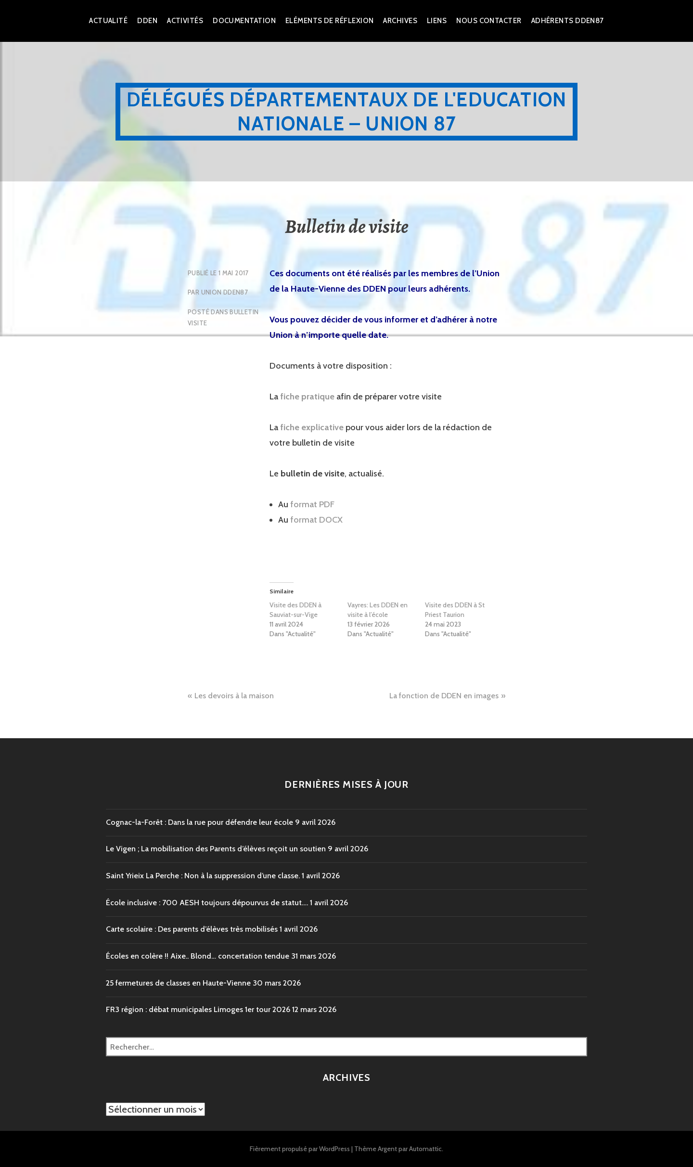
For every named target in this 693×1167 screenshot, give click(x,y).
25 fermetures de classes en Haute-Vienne (178, 982)
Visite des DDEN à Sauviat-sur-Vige (295, 610)
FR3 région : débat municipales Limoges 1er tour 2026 (198, 1009)
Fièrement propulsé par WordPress (300, 1148)
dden (147, 20)
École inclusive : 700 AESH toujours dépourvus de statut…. (207, 902)
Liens (437, 20)
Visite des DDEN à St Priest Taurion (455, 610)
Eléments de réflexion (329, 20)
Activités (185, 20)
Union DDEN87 (224, 292)
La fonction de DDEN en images (444, 695)
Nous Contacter (488, 20)
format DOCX (316, 519)
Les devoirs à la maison (234, 695)
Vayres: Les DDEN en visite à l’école (377, 610)
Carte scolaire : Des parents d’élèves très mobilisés (192, 929)
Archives (400, 20)
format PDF (312, 504)
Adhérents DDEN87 (567, 20)
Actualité (108, 20)
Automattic (425, 1148)
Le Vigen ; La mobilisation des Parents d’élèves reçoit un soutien (216, 848)
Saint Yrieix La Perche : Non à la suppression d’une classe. (203, 875)
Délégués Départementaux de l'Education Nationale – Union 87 (347, 111)
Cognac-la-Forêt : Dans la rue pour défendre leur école (199, 822)
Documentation (244, 20)
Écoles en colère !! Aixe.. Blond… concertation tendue (197, 956)
